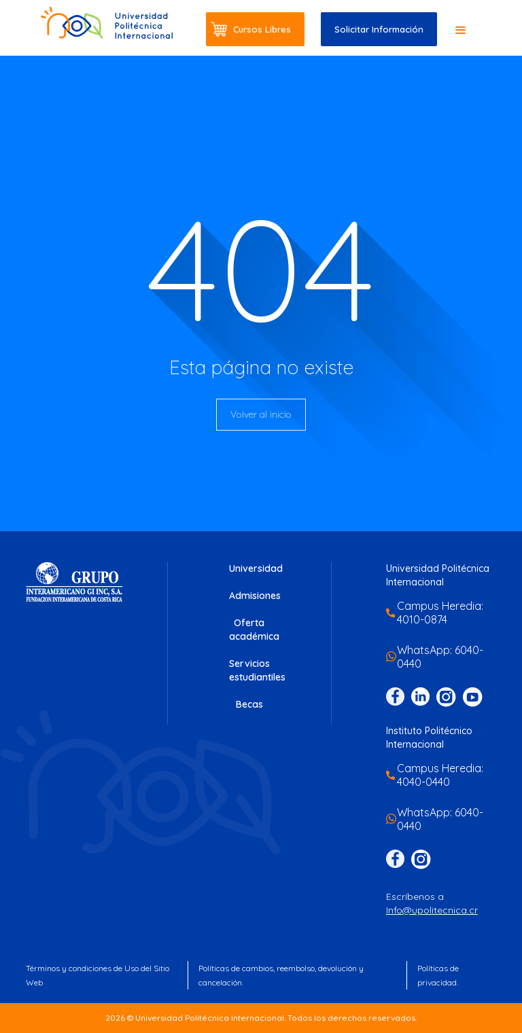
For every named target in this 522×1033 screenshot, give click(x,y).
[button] (460, 30)
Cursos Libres (262, 29)
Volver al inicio (261, 414)
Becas (249, 704)
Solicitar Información (378, 29)
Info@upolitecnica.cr (432, 910)
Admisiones (255, 596)
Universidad (256, 568)
